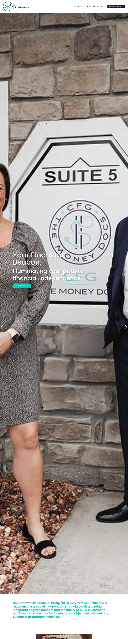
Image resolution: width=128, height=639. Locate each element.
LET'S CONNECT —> (21, 286)
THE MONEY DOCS (79, 6)
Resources (95, 6)
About (88, 6)
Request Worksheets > (116, 6)
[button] (2, 327)
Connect (103, 6)
